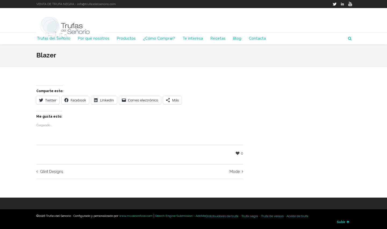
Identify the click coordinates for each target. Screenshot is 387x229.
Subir (343, 222)
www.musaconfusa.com (136, 216)
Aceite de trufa (297, 216)
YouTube (350, 4)
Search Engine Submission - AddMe (180, 216)
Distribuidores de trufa (222, 216)
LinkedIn (342, 4)
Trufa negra (249, 216)
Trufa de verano (272, 216)
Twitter (334, 4)
